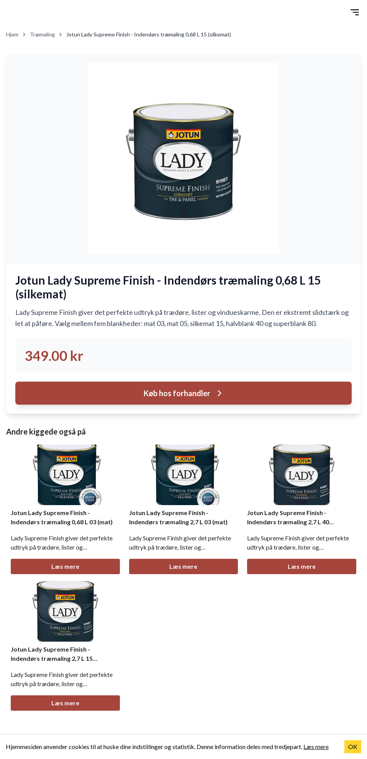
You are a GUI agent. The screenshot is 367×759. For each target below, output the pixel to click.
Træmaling (46, 34)
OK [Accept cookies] (352, 746)
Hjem (16, 34)
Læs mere (65, 566)
